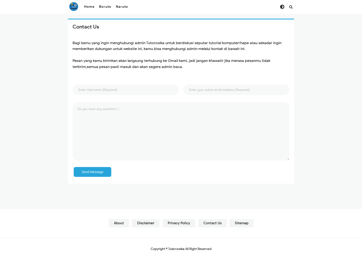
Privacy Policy (179, 223)
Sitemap (241, 223)
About (119, 223)
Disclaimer (145, 223)
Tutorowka (176, 249)
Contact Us (212, 223)
